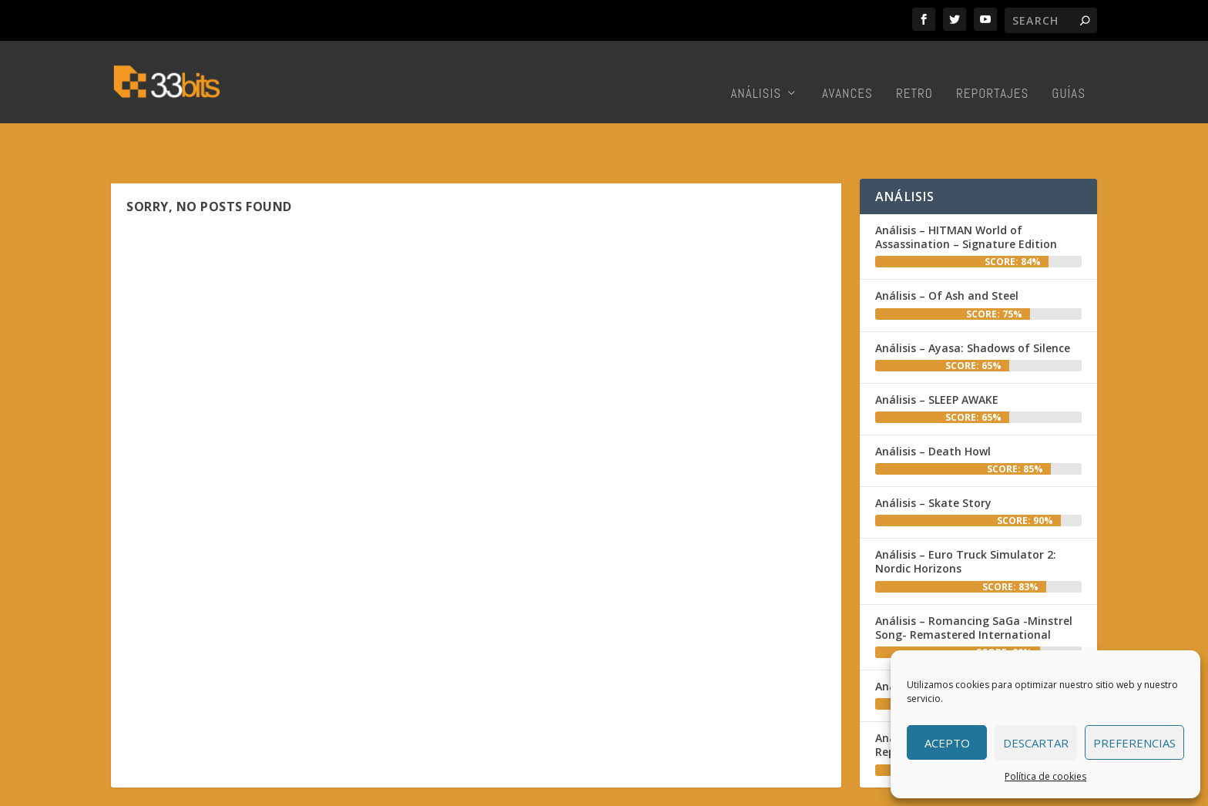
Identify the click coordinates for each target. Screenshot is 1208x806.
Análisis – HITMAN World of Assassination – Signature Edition (966, 191)
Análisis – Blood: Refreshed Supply (967, 640)
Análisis (755, 73)
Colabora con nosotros (777, 790)
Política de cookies (1045, 776)
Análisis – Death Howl (933, 405)
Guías (1069, 73)
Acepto (947, 743)
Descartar (1036, 743)
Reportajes (992, 73)
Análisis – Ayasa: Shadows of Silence (972, 302)
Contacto (870, 790)
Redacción (682, 790)
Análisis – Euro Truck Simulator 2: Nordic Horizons (965, 516)
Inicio (632, 790)
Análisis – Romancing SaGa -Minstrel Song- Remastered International (973, 582)
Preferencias (1134, 743)
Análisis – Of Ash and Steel (946, 250)
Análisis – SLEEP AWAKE (936, 354)
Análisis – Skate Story (933, 457)
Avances (847, 73)
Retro (914, 73)
